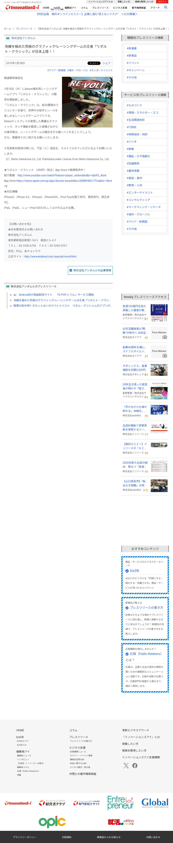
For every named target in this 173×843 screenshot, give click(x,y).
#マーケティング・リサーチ (144, 207)
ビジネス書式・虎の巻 (80, 767)
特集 (19, 775)
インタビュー (23, 759)
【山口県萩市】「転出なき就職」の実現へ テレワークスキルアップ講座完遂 (135, 484)
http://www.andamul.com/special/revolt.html (50, 256)
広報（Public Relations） (28, 771)
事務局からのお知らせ (109, 837)
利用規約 (66, 837)
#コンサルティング (138, 199)
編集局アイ (70, 7)
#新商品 (132, 55)
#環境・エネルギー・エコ (142, 112)
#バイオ (132, 141)
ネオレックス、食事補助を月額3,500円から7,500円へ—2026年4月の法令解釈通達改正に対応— (135, 368)
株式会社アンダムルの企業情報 (92, 270)
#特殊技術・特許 (137, 134)
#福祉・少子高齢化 (138, 156)
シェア (107, 63)
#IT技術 (131, 127)
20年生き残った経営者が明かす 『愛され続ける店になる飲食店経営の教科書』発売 (135, 387)
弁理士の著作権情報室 (82, 774)
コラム (84, 7)
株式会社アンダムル (23, 38)
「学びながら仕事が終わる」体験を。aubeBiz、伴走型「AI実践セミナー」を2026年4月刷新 (135, 409)
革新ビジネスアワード (135, 730)
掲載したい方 (124, 2)
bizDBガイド (23, 741)
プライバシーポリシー (24, 837)
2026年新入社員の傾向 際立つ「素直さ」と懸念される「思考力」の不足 (135, 465)
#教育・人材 (134, 185)
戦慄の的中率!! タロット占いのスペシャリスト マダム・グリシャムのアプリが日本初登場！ (70, 305)
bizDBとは (22, 745)
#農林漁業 (133, 170)
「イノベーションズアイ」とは (141, 737)
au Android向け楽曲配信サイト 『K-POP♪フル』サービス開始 (54, 294)
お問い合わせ (153, 837)
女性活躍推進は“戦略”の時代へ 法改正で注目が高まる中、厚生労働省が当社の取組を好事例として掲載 (135, 331)
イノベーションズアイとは (101, 2)
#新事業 (132, 48)
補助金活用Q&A (77, 759)
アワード (155, 7)
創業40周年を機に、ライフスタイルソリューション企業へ (135, 349)
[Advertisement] (58, 340)
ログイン (162, 2)
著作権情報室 (139, 7)
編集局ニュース (24, 755)
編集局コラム (23, 767)
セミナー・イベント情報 (81, 755)
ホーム (7, 28)
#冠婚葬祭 (133, 163)
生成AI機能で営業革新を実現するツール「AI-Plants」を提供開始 (135, 428)
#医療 (130, 149)
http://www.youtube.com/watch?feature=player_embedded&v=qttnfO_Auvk (62, 175)
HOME (46, 7)
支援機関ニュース (78, 752)
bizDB (57, 7)
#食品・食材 (134, 178)
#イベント (133, 63)
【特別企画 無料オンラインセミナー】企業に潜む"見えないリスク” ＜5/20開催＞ (86, 14)
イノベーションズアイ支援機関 (141, 757)
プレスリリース (100, 7)
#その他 (132, 77)
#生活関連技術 (136, 120)
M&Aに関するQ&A (78, 763)
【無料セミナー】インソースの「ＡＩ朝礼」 (135, 446)
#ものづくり (134, 105)
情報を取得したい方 (144, 2)
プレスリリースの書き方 (146, 607)
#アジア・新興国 (56, 70)
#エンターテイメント (101, 70)
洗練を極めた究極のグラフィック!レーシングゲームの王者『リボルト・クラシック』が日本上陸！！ (75, 300)
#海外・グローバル (77, 70)
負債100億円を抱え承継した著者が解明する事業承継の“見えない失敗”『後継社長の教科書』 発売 (135, 308)
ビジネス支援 (120, 7)
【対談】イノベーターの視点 (30, 763)
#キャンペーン (136, 70)
